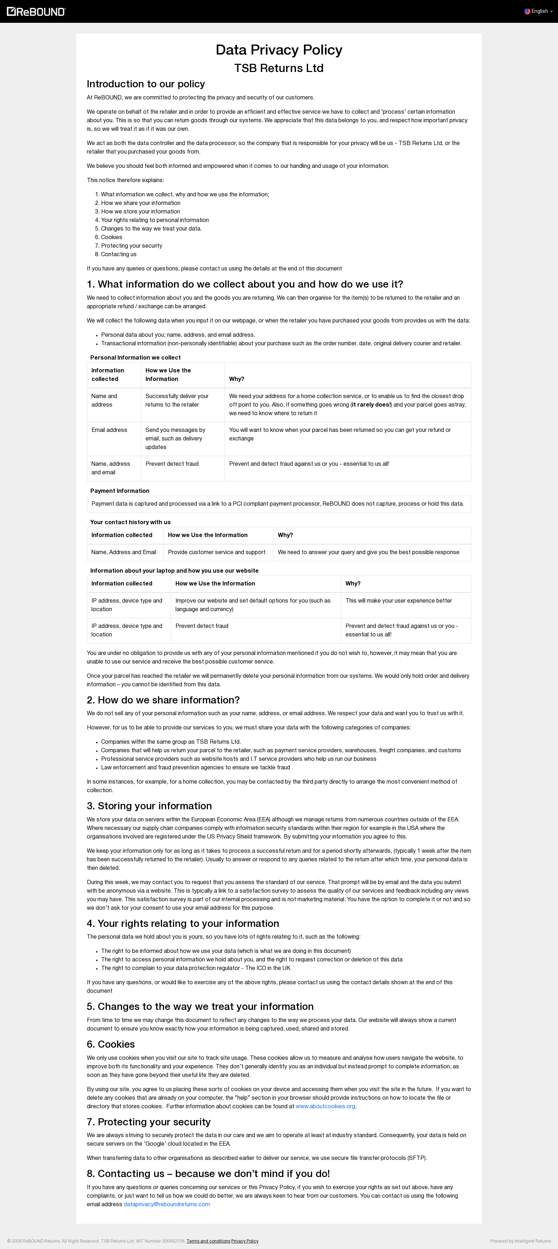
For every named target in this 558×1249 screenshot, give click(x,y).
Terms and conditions (208, 1241)
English (539, 11)
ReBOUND (36, 11)
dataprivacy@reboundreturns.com (167, 1204)
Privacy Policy (244, 1241)
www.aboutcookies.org (325, 1106)
